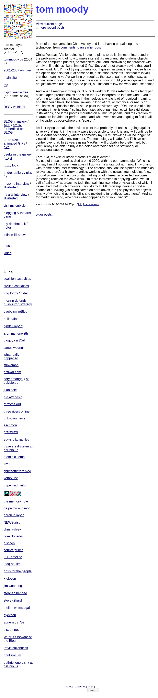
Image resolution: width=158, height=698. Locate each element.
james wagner (14, 347)
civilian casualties (16, 286)
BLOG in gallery (15, 121)
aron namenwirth (16, 333)
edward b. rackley (16, 439)
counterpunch (13, 550)
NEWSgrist (12, 522)
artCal (17, 125)
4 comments (91, 204)
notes (8, 227)
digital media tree (16, 92)
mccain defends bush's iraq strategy (18, 302)
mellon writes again (18, 607)
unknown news (14, 418)
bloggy (8, 340)
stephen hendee (15, 593)
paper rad (11, 485)
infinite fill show (15, 235)
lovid (7, 464)
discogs (9, 543)
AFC (7, 125)
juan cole (10, 390)
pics (6, 147)
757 (22, 622)
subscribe (80, 686)
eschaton (10, 425)
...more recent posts (50, 27)
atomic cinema (14, 457)
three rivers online (17, 411)
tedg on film (12, 564)
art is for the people (18, 571)
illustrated (11, 187)
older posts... (45, 214)
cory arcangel (13, 379)
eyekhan (10, 615)
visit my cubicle (15, 205)
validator (19, 107)
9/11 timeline (13, 557)
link (80, 204)
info (23, 485)
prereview (11, 432)
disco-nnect (12, 629)
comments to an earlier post (81, 47)
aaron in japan (14, 515)
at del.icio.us (16, 380)
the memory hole (16, 501)
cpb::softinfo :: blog (17, 471)
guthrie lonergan (15, 662)
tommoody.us (13, 59)
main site (10, 77)
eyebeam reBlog (15, 311)
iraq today (11, 293)
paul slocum (12, 655)
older (24, 293)
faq (6, 85)
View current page (49, 24)
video (7, 253)
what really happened (11, 356)
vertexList (11, 478)
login (91, 686)
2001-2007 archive (17, 70)
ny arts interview (15, 194)
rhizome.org (12, 404)
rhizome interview (16, 183)
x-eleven (10, 578)
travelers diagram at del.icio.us (18, 448)
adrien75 (10, 622)
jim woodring (13, 586)
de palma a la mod (17, 508)
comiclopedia (13, 536)
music (8, 245)
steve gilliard (13, 600)
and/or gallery (13, 172)
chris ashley (12, 529)
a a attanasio (13, 397)
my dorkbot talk (15, 224)
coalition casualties (17, 278)
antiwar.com (12, 372)
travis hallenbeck (16, 648)
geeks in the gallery (18, 154)
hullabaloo (11, 319)
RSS (7, 107)
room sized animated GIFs (14, 141)
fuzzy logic (11, 165)
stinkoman (11, 365)
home (69, 686)
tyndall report (13, 326)
